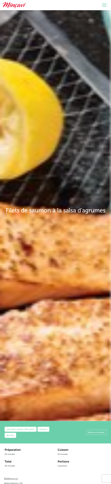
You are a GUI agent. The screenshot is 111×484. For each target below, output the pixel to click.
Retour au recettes (96, 432)
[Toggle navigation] (104, 5)
